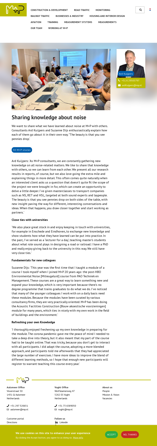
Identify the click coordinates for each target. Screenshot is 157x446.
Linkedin (63, 422)
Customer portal (15, 418)
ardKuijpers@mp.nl (132, 85)
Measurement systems (78, 22)
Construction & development (49, 9)
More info (78, 437)
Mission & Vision (110, 394)
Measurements (107, 22)
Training (52, 22)
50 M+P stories (22, 149)
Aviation (36, 22)
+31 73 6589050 (67, 405)
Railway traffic (40, 15)
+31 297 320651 (19, 405)
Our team (36, 28)
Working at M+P (58, 28)
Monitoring (103, 9)
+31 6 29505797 (130, 80)
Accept (111, 434)
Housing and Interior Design (107, 15)
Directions (12, 422)
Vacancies (107, 398)
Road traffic (82, 9)
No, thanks (130, 434)
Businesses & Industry (69, 15)
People (106, 391)
